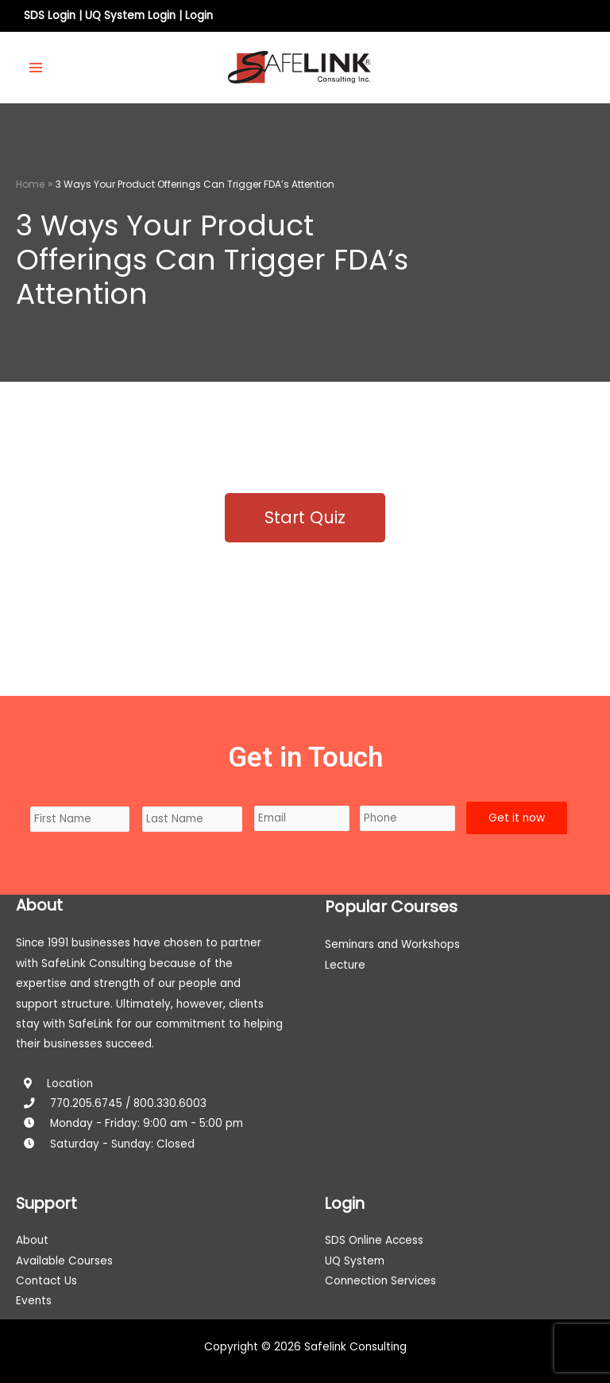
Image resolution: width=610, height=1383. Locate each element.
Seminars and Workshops (392, 944)
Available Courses (64, 1260)
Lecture (345, 965)
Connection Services (380, 1280)
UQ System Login (130, 15)
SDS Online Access (374, 1240)
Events (34, 1301)
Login (199, 15)
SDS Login (49, 15)
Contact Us (46, 1280)
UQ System (354, 1260)
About (32, 1240)
